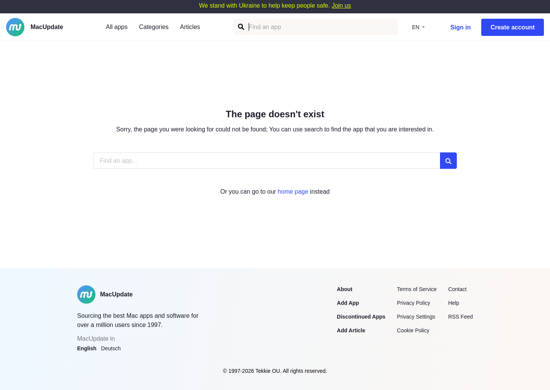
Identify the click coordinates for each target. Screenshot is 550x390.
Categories (153, 27)
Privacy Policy (413, 302)
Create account (512, 27)
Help (453, 302)
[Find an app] (240, 27)
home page (293, 192)
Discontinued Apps (361, 316)
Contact (457, 289)
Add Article (351, 330)
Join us (341, 6)
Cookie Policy (413, 330)
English (87, 348)
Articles (190, 27)
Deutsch (111, 348)
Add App (348, 302)
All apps (117, 27)
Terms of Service (417, 289)
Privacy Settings (416, 316)
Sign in (460, 27)
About (344, 289)
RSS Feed (460, 316)
